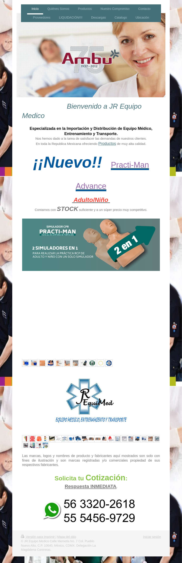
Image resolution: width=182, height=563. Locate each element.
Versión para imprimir (38, 537)
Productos (107, 143)
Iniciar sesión (152, 537)
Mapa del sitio (66, 537)
